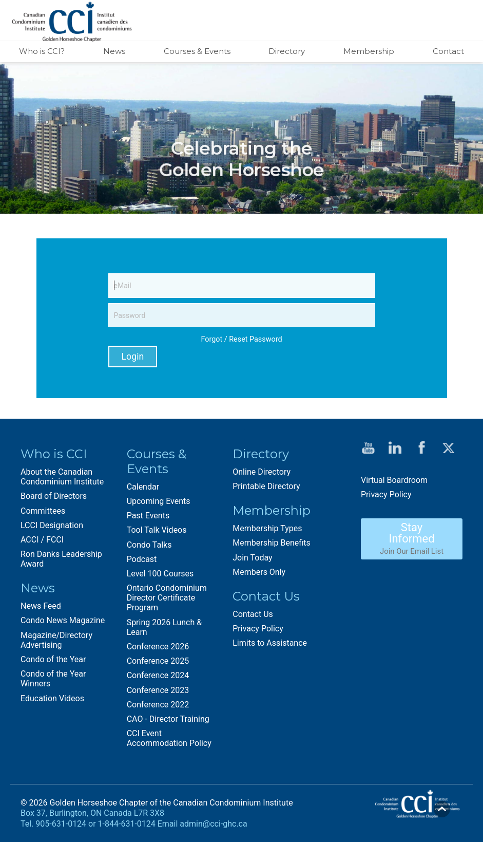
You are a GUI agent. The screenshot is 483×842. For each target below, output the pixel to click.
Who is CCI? (42, 51)
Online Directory (262, 472)
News (114, 51)
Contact (448, 51)
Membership (368, 51)
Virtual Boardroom (394, 479)
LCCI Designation (52, 525)
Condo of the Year (53, 659)
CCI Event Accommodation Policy (169, 738)
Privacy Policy (258, 628)
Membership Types (267, 528)
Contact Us (253, 614)
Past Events (148, 515)
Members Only (259, 571)
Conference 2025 (158, 661)
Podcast (142, 559)
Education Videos (52, 698)
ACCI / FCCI (42, 540)
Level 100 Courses (160, 573)
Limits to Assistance (270, 643)
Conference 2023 (158, 690)
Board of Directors (54, 496)
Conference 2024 (158, 675)
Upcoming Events (158, 501)
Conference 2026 (158, 646)
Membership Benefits (271, 543)
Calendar (143, 486)
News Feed (41, 606)
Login (133, 356)
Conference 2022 (158, 704)
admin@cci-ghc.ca (213, 824)
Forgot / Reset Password (241, 339)
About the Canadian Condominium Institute (62, 477)
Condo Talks (149, 544)
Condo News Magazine (63, 620)
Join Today (252, 557)
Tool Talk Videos (157, 530)
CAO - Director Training (168, 719)
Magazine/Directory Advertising (56, 639)
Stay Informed (411, 538)
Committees (43, 510)
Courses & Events (197, 51)
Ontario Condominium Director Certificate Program (167, 597)
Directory (286, 51)
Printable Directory (266, 486)
